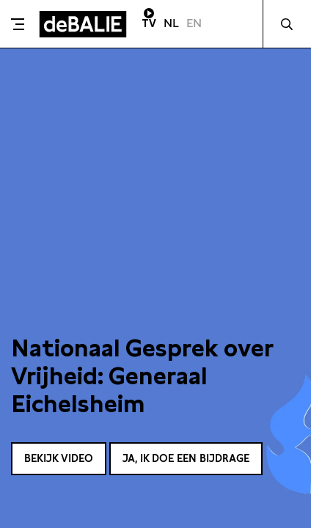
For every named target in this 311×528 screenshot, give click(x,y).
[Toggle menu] (17, 24)
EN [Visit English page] (194, 23)
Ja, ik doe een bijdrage (185, 458)
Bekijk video (58, 458)
